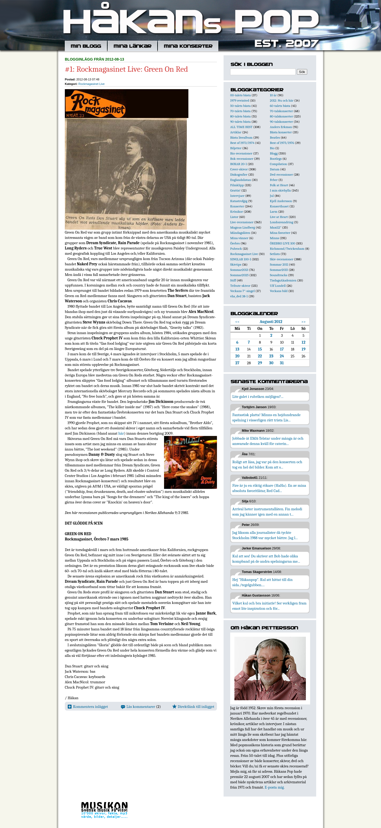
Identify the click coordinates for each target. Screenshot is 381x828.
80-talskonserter (281, 116)
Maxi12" (276, 227)
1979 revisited (239, 100)
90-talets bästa (240, 122)
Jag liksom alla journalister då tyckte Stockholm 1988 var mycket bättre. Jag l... (265, 535)
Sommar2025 (239, 275)
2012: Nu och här (281, 100)
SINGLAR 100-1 (240, 259)
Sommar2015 (279, 270)
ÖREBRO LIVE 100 (282, 243)
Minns (274, 238)
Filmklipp (237, 185)
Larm (273, 211)
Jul (272, 196)
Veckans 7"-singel (242, 291)
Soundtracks (278, 275)
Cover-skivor (239, 169)
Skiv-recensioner (281, 259)
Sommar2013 (239, 270)
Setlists (275, 254)
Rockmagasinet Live (91, 83)
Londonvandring (281, 222)
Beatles (275, 137)
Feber (274, 180)
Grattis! (235, 190)
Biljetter (236, 148)
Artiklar (235, 132)
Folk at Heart (279, 185)
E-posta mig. (274, 787)
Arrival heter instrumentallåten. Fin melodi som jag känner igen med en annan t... (267, 512)
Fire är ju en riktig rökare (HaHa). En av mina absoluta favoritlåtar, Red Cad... (269, 488)
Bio (272, 148)
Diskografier (238, 174)
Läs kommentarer (138, 706)
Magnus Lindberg (242, 227)
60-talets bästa (280, 106)
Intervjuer (237, 196)
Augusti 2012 (271, 321)
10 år (273, 95)
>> (303, 321)
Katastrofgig (238, 201)
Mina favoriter (280, 233)
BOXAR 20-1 (238, 164)
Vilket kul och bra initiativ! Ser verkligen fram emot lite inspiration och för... (269, 606)
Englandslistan (240, 180)
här (121, 433)
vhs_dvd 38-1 (239, 296)
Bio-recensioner (241, 153)
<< (237, 321)
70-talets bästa (240, 111)
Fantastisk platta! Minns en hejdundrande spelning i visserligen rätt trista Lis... (266, 417)
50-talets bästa (240, 106)
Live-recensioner (241, 222)
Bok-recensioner (241, 159)
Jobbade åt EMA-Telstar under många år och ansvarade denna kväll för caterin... (267, 441)
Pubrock (236, 249)
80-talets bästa (240, 116)
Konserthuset (279, 206)
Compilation (278, 164)
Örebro (235, 243)
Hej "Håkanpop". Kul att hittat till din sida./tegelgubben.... (262, 582)
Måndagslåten (240, 233)
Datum (274, 169)
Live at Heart (279, 217)
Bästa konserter (281, 132)
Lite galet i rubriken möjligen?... (257, 396)
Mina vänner (239, 238)
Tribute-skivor (240, 286)
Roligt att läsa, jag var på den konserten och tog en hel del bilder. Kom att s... (267, 465)
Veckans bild (279, 291)
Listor (234, 217)
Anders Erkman (281, 127)
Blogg (274, 153)
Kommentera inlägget (87, 706)
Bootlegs (276, 159)
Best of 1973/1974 (242, 143)
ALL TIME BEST (241, 127)
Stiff (233, 280)
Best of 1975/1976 (282, 143)
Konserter (237, 206)
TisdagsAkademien (283, 280)
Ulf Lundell (278, 286)
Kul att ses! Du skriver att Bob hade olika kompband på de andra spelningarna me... (266, 559)
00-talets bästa (240, 95)
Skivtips (235, 264)
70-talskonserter (281, 111)
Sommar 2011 (279, 264)
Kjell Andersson (281, 201)
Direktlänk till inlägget (193, 706)
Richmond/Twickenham (287, 249)
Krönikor (236, 211)
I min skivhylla (280, 190)
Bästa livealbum (241, 137)
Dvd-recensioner (281, 174)
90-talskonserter (281, 122)
